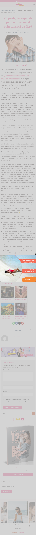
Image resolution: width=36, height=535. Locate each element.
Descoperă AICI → (29, 279)
